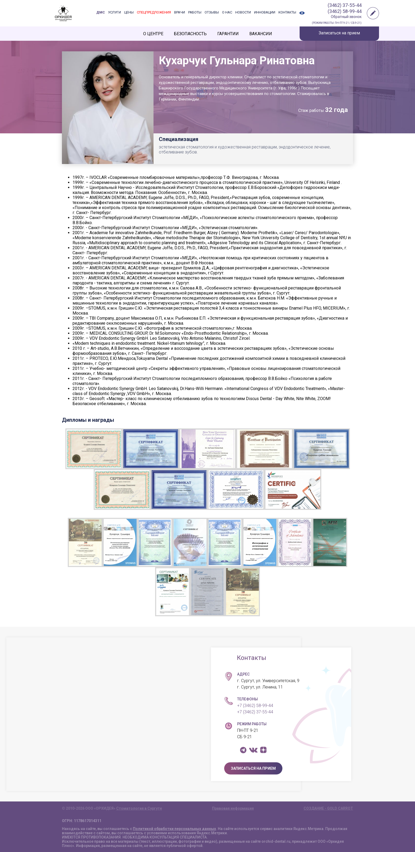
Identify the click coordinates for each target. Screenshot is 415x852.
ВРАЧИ (179, 12)
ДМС (100, 12)
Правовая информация (233, 808)
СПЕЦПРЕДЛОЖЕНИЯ (154, 12)
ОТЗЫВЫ (212, 12)
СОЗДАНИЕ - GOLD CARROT (328, 808)
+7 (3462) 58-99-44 (255, 705)
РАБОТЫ (194, 12)
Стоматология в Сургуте (139, 808)
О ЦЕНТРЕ (153, 33)
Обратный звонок (346, 17)
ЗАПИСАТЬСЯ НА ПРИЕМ (253, 768)
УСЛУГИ (114, 12)
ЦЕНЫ (129, 12)
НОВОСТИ (243, 12)
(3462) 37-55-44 (345, 5)
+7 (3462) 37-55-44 (255, 711)
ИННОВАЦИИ (264, 12)
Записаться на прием (339, 32)
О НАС (227, 12)
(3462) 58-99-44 (345, 11)
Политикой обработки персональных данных (174, 829)
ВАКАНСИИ (260, 33)
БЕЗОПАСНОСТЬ (190, 33)
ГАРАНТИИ (228, 33)
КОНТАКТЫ (287, 12)
